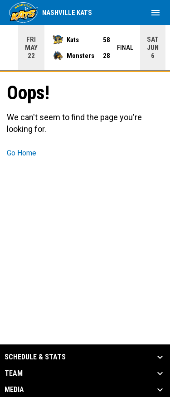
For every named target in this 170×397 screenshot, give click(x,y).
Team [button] (14, 373)
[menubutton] (155, 12)
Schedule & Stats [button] (35, 357)
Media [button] (14, 389)
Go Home (21, 153)
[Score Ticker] (85, 47)
